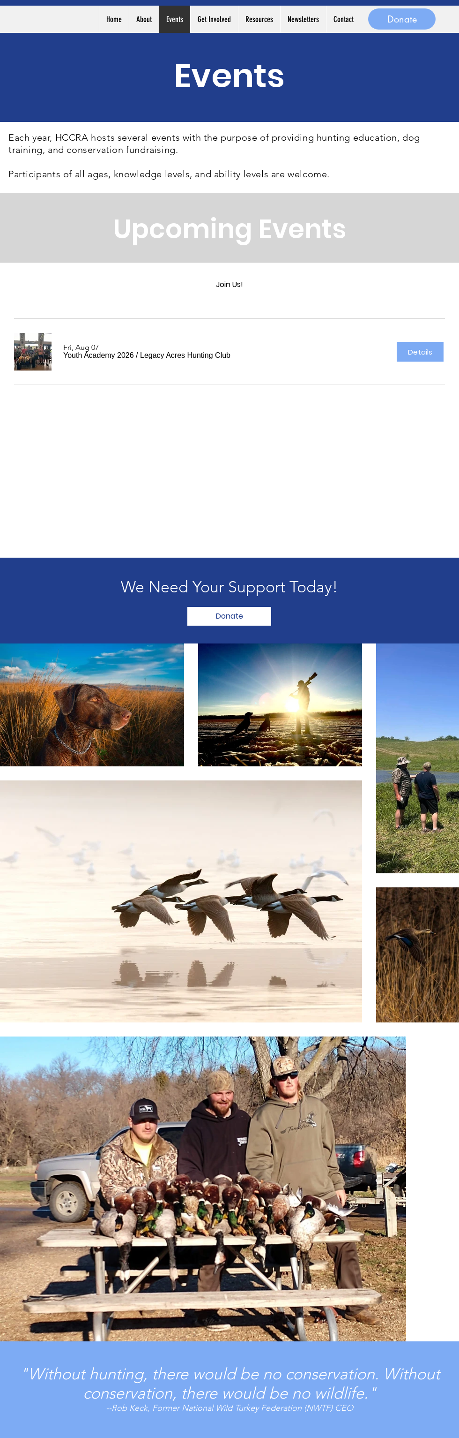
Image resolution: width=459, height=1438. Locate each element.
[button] (98, 355)
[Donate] (402, 19)
